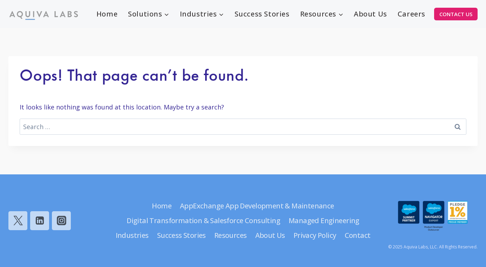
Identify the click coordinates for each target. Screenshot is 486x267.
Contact (358, 235)
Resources (230, 235)
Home (106, 14)
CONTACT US (455, 14)
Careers (411, 14)
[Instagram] (61, 220)
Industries (132, 235)
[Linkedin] (39, 220)
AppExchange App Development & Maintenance (257, 206)
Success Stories (262, 14)
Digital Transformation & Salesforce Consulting (203, 220)
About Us (370, 14)
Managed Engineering (324, 220)
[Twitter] (17, 220)
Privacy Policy (314, 235)
